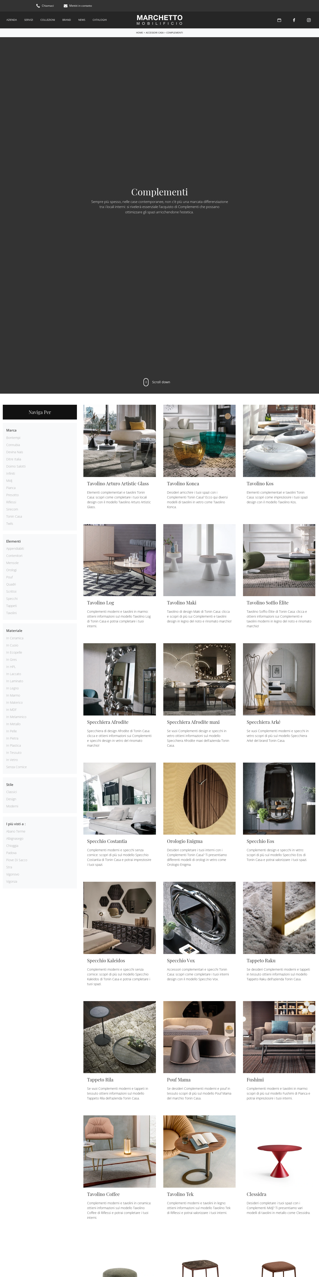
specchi (12, 598)
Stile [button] (9, 784)
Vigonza (11, 881)
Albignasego (14, 838)
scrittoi (11, 591)
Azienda (11, 19)
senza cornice (16, 767)
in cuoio (12, 645)
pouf (9, 577)
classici (11, 792)
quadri (11, 584)
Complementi (174, 32)
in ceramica (14, 638)
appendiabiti (15, 548)
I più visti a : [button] (16, 823)
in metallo (13, 724)
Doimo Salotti (16, 466)
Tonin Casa (14, 516)
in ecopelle (14, 652)
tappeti (11, 606)
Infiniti (10, 473)
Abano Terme (15, 831)
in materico (14, 702)
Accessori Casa (155, 32)
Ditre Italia (13, 459)
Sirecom (12, 509)
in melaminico (16, 717)
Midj (9, 480)
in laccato (13, 674)
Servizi (28, 19)
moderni (12, 806)
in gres (11, 659)
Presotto (12, 495)
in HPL (11, 666)
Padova (11, 853)
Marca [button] (11, 430)
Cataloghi (100, 19)
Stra (9, 867)
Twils (9, 523)
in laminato (14, 681)
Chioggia (12, 845)
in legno (12, 688)
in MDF (11, 709)
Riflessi (11, 502)
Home (139, 32)
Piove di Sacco (16, 860)
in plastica (13, 745)
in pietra (12, 738)
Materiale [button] (14, 630)
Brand (66, 19)
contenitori (14, 555)
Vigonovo (12, 874)
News (81, 19)
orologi (11, 570)
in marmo (13, 695)
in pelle (11, 731)
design (11, 799)
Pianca (10, 488)
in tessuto (13, 752)
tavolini (11, 613)
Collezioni (47, 19)
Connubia (13, 445)
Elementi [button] (13, 541)
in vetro (12, 760)
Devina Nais (14, 452)
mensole (12, 563)
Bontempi (13, 437)
